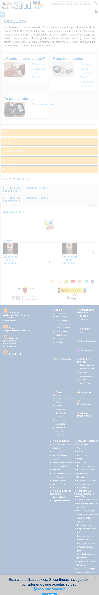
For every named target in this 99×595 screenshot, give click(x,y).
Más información (49, 589)
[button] (95, 577)
